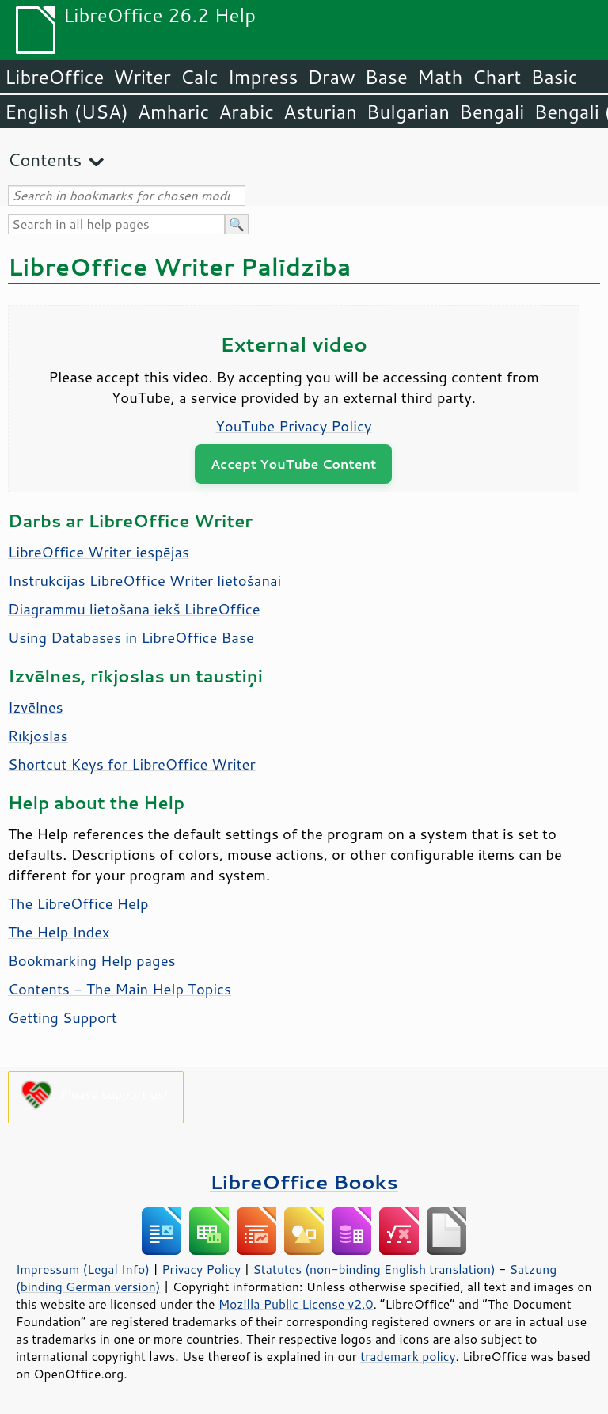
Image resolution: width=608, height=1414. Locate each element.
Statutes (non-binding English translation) (374, 1269)
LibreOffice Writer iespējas (98, 552)
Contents (45, 159)
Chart (496, 76)
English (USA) (66, 111)
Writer (141, 76)
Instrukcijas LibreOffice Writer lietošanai (144, 580)
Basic (553, 76)
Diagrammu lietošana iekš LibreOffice (134, 609)
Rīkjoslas (38, 735)
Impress (263, 76)
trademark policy (407, 1356)
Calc (199, 76)
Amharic (173, 111)
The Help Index (59, 932)
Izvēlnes (35, 707)
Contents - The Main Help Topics (119, 989)
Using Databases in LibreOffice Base (131, 637)
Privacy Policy (201, 1269)
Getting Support (62, 1017)
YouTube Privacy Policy (294, 426)
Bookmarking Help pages (92, 960)
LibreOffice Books (304, 1181)
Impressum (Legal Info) (83, 1269)
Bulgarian (408, 111)
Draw (331, 76)
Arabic (246, 111)
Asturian (320, 111)
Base (386, 76)
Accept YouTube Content (293, 463)
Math (440, 76)
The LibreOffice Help (78, 903)
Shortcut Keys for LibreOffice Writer (132, 764)
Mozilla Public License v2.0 (296, 1304)
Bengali (491, 111)
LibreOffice (54, 76)
